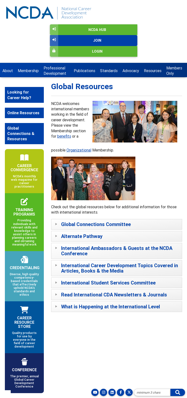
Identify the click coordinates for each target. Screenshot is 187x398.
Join (75, 40)
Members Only (174, 71)
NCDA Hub (78, 29)
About (7, 70)
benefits (64, 136)
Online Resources (23, 112)
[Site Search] (152, 392)
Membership (28, 70)
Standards (109, 70)
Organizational (78, 150)
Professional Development (55, 71)
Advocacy (130, 70)
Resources (152, 70)
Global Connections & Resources (20, 134)
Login (76, 51)
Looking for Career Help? (19, 95)
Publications (84, 70)
